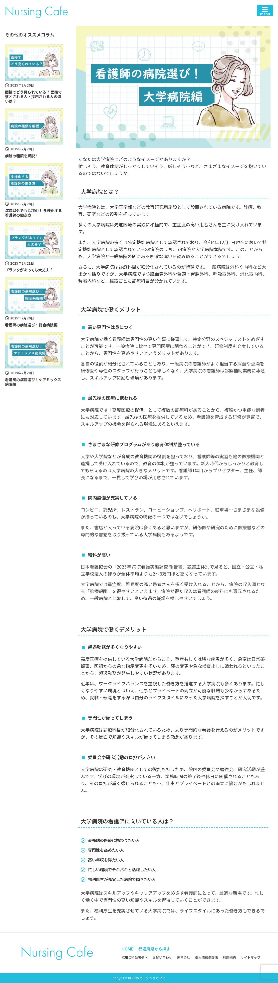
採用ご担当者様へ (135, 957)
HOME (127, 949)
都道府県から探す (154, 949)
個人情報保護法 (206, 957)
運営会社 (183, 957)
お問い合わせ (162, 957)
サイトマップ (250, 957)
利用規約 (229, 957)
